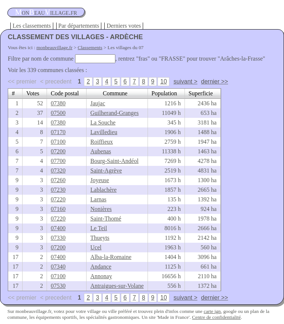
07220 (58, 199)
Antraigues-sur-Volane (116, 286)
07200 (58, 151)
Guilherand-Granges (114, 113)
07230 (58, 190)
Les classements (32, 26)
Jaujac (97, 103)
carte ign (212, 311)
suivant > (185, 81)
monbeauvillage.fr (54, 47)
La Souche (102, 122)
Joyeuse (99, 180)
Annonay (101, 276)
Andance (100, 266)
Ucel (95, 247)
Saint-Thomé (105, 218)
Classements (90, 47)
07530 (58, 286)
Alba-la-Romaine (110, 257)
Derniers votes (123, 26)
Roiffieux (101, 142)
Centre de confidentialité (216, 317)
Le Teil (98, 228)
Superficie (201, 93)
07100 (58, 142)
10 (163, 81)
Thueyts (99, 238)
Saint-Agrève (106, 170)
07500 (58, 113)
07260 (58, 180)
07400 (58, 228)
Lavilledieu (103, 132)
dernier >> (214, 81)
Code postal (65, 93)
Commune (115, 93)
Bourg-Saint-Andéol (114, 161)
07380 (58, 103)
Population (164, 93)
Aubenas (100, 151)
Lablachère (103, 190)
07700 (58, 161)
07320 (58, 170)
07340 (58, 266)
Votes (32, 93)
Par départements (78, 26)
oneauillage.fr (46, 12)
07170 (58, 132)
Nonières (101, 209)
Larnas (98, 199)
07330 (58, 238)
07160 (58, 209)
